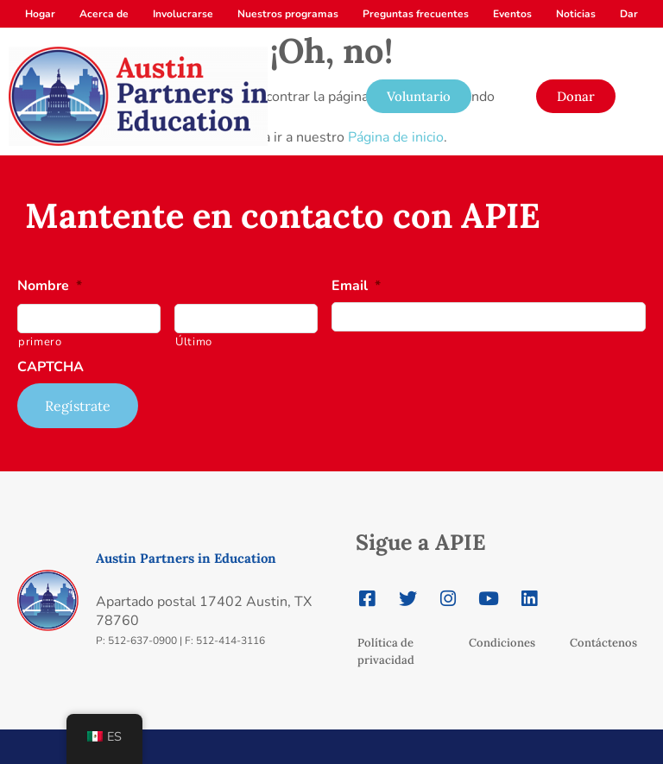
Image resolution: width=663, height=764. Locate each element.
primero (40, 342)
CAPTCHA (50, 367)
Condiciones (502, 642)
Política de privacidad (385, 651)
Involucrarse (183, 14)
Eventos (512, 14)
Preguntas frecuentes (416, 14)
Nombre (49, 286)
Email (356, 286)
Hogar (40, 14)
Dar (629, 14)
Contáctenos (603, 642)
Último (193, 342)
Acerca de (104, 14)
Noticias (576, 14)
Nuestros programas (287, 14)
